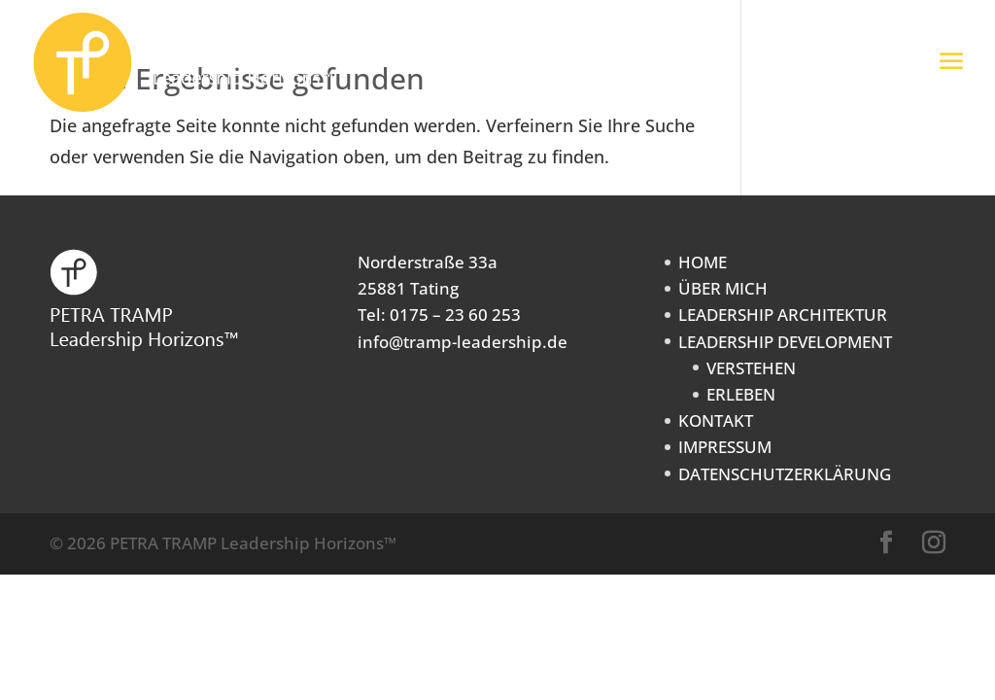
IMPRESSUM (725, 447)
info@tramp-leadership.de (462, 342)
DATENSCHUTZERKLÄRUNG (784, 474)
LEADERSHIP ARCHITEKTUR (782, 314)
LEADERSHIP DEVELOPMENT (785, 342)
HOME (702, 262)
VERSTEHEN (751, 368)
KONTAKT (715, 420)
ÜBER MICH (723, 288)
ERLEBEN (740, 394)
